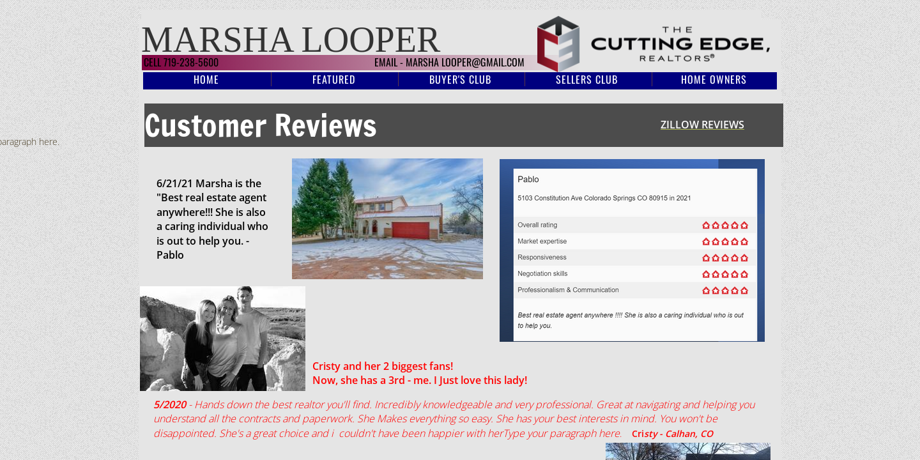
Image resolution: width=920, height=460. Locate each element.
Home (206, 79)
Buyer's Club (460, 79)
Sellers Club (587, 79)
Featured (333, 79)
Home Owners (714, 79)
